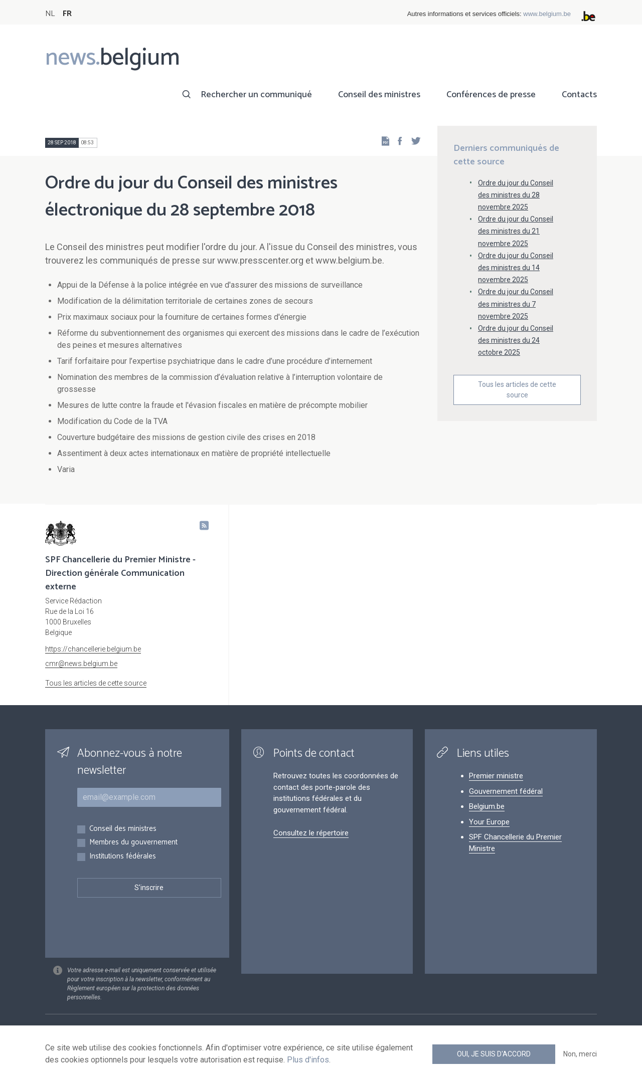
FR (67, 14)
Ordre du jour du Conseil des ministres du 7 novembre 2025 (515, 304)
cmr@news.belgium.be (81, 664)
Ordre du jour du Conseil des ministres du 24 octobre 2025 (515, 340)
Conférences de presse (491, 94)
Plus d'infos (308, 1059)
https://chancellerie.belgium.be (93, 649)
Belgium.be (487, 806)
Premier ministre (496, 775)
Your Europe (489, 821)
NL (50, 14)
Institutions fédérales (122, 856)
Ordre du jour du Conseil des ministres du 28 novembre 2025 (515, 195)
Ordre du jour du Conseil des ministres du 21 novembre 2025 (515, 231)
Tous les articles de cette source (517, 389)
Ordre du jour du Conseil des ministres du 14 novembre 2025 (515, 268)
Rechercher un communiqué (256, 94)
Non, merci (580, 1054)
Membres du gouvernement (133, 842)
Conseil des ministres (379, 94)
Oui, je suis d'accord (494, 1054)
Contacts (579, 94)
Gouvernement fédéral (506, 791)
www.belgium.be (547, 14)
